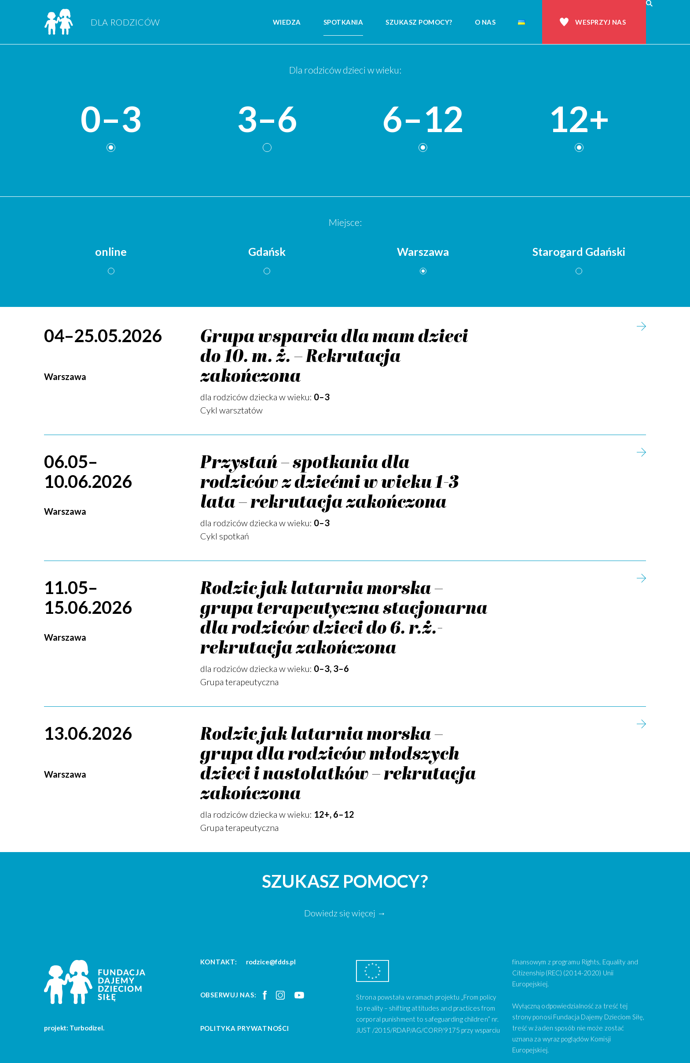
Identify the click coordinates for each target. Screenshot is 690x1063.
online (111, 251)
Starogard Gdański (578, 251)
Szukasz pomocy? (418, 22)
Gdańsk (267, 251)
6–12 (422, 119)
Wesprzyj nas (600, 22)
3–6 (267, 119)
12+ (578, 119)
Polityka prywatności (244, 1028)
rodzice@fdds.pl (271, 962)
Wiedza (287, 22)
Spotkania (343, 22)
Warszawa (423, 251)
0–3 (111, 119)
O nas (485, 22)
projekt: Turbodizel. (74, 1028)
